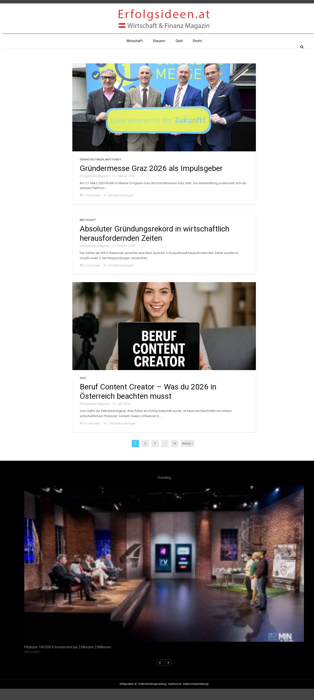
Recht (197, 52)
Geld (179, 52)
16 (174, 455)
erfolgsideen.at (128, 695)
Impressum (174, 695)
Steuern (159, 52)
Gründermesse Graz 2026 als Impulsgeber (151, 179)
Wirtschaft (134, 52)
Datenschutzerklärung (196, 695)
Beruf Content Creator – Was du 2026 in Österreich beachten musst (148, 403)
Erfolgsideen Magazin (94, 187)
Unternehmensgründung (152, 695)
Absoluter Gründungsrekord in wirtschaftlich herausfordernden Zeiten (154, 245)
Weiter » (187, 455)
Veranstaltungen (92, 170)
